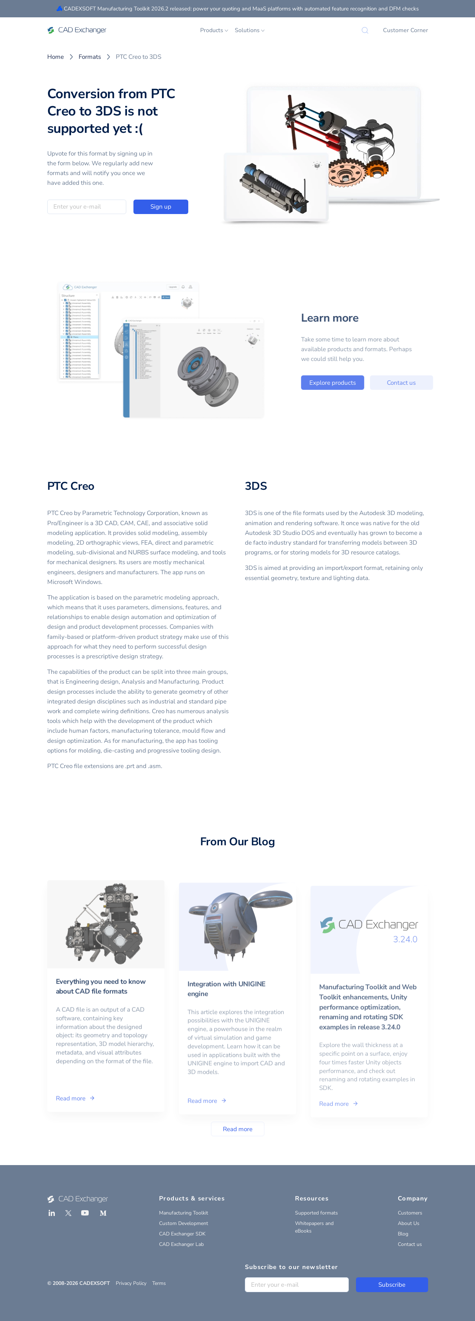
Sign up (160, 206)
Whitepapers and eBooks (314, 1227)
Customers (410, 1212)
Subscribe (391, 1285)
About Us (408, 1223)
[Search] (365, 30)
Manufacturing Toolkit (183, 1212)
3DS (256, 486)
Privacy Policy (131, 1283)
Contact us (422, 383)
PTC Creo (71, 486)
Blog (403, 1233)
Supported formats (316, 1212)
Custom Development (183, 1223)
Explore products (353, 383)
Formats (90, 57)
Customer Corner (405, 30)
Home (55, 57)
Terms (159, 1283)
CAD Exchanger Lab (181, 1244)
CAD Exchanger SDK (182, 1233)
